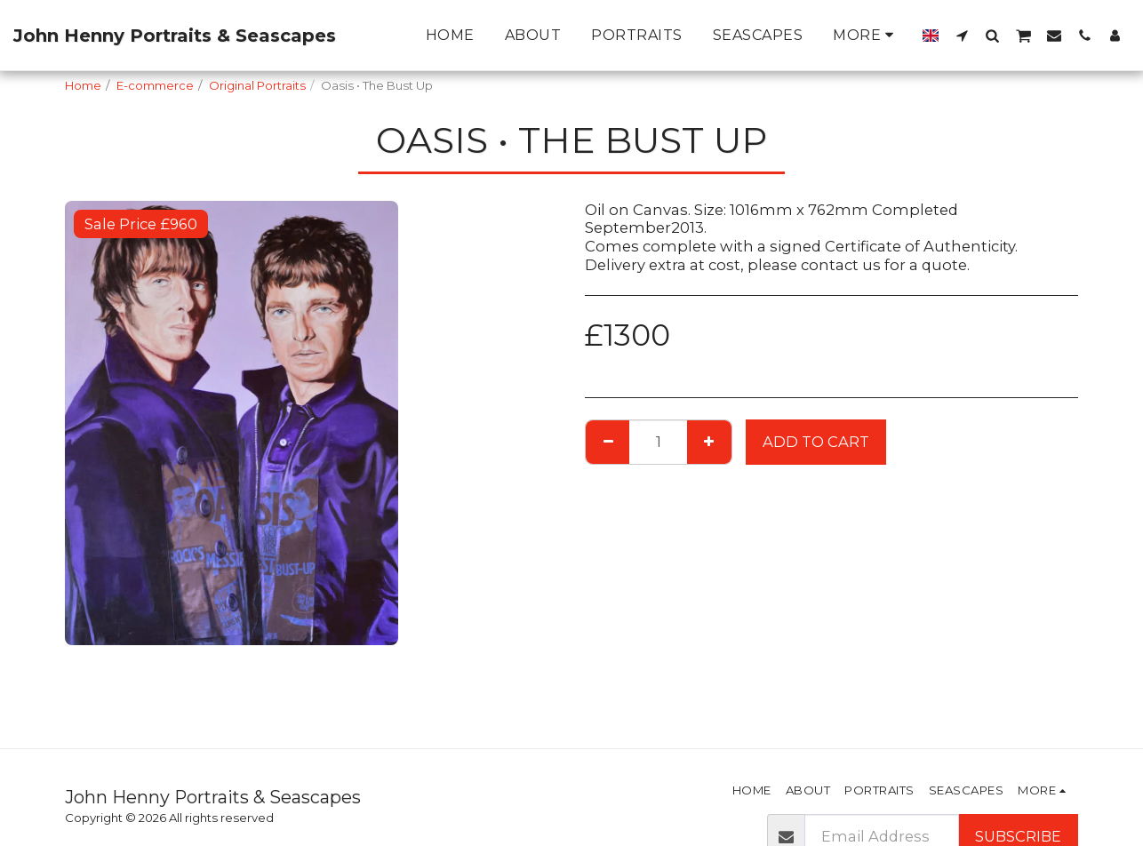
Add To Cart (816, 442)
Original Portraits (257, 85)
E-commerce (155, 85)
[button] (961, 35)
